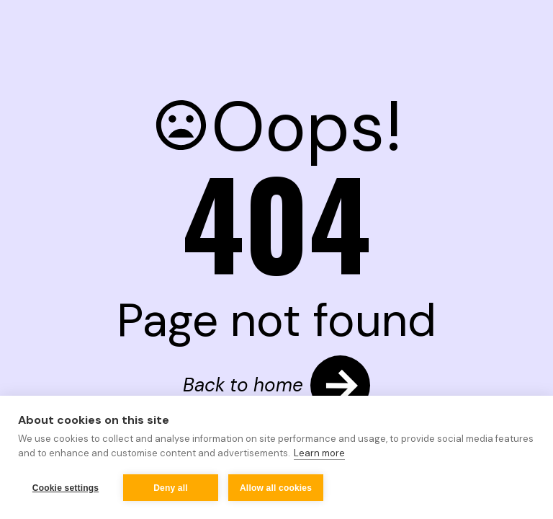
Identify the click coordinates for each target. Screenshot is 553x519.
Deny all (170, 488)
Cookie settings (65, 488)
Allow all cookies (276, 488)
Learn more (319, 453)
